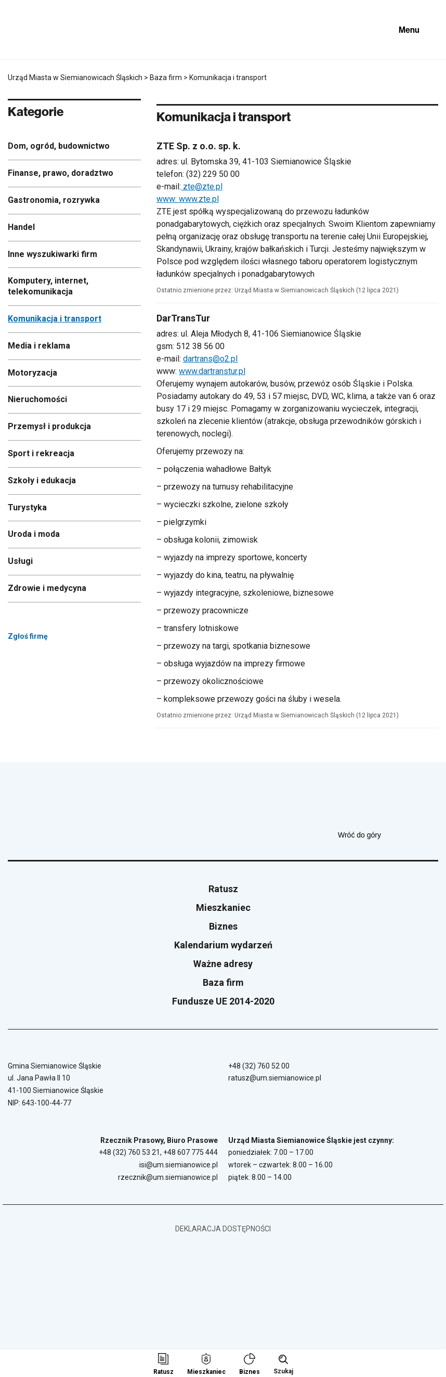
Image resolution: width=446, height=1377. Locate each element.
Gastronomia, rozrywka (54, 200)
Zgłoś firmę (55, 636)
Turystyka (27, 507)
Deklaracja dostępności (223, 1229)
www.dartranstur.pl (212, 371)
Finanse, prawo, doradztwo (60, 173)
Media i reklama (39, 346)
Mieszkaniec (223, 907)
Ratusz (223, 888)
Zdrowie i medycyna (47, 588)
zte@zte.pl (201, 186)
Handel (21, 227)
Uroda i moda (34, 534)
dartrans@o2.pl (210, 359)
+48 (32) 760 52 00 (259, 1066)
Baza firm (223, 982)
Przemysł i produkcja (49, 426)
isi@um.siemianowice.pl (178, 1165)
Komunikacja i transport (54, 319)
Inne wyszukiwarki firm (52, 254)
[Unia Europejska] (322, 29)
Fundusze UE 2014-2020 (223, 1001)
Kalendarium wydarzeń (223, 945)
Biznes (223, 926)
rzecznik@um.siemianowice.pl (168, 1177)
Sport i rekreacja (41, 453)
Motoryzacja (32, 373)
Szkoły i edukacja (42, 480)
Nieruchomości (37, 399)
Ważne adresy (223, 963)
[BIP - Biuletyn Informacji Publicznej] (371, 29)
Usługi (20, 561)
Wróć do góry (388, 835)
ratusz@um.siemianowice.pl (274, 1078)
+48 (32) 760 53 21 (129, 1152)
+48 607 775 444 (190, 1152)
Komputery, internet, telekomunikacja (48, 286)
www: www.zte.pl (187, 199)
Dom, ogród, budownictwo (59, 146)
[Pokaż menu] (417, 29)
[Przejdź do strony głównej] (36, 30)
